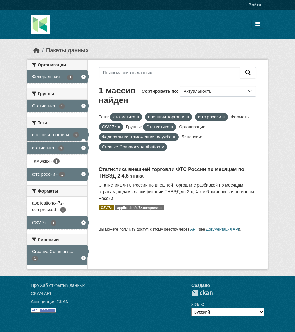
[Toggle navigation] (257, 24)
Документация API (222, 229)
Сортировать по (159, 91)
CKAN (202, 292)
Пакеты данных (67, 50)
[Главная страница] (36, 50)
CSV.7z (106, 208)
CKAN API (41, 293)
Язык (197, 304)
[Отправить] (248, 72)
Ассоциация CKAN (50, 301)
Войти (255, 5)
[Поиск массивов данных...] (170, 72)
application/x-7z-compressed (139, 208)
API (193, 229)
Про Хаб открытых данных (58, 285)
